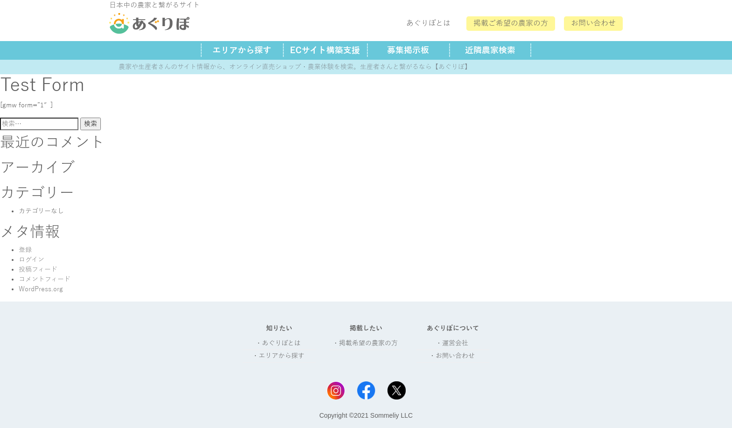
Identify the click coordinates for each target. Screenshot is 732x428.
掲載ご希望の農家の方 (510, 23)
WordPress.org (41, 289)
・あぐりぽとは (278, 343)
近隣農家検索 (490, 50)
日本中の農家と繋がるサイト (154, 5)
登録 (25, 249)
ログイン (31, 259)
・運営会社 (452, 343)
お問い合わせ (593, 23)
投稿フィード (38, 269)
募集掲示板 (408, 50)
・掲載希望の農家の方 (365, 343)
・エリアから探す (278, 355)
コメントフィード (44, 279)
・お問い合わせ (452, 355)
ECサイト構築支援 (325, 50)
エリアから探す (241, 50)
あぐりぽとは (428, 23)
